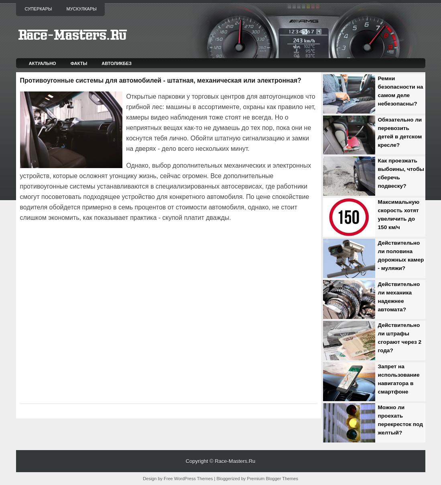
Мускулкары (81, 8)
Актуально (42, 63)
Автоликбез (117, 63)
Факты (79, 63)
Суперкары (38, 8)
